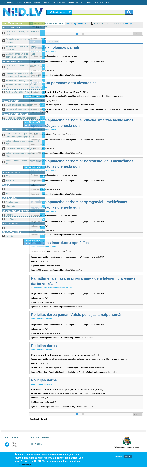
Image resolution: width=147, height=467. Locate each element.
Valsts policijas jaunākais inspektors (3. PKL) (23, 162)
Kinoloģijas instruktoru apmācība (77, 246)
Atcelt (27, 125)
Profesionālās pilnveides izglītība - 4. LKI (22, 67)
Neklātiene (11, 219)
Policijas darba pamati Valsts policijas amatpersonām (95, 317)
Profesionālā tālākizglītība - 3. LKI (21, 92)
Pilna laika (10, 206)
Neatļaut (118, 457)
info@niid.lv (36, 449)
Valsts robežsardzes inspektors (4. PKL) (21, 154)
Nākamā (137, 34)
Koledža (9, 236)
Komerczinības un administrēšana (21, 109)
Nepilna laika (12, 202)
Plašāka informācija (23, 465)
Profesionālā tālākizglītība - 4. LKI (21, 80)
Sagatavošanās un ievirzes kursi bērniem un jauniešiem (20, 55)
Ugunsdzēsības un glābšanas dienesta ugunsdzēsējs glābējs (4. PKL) (23, 135)
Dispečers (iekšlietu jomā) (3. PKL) (22, 148)
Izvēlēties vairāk (32, 96)
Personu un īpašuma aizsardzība (21, 118)
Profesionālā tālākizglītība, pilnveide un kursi (22, 33)
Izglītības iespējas (23, 2)
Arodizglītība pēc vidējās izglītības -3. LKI (23, 86)
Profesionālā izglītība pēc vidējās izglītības (21, 48)
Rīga (8, 176)
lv (6, 189)
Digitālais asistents (75, 2)
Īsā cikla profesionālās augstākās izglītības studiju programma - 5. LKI (22, 74)
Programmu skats (55, 41)
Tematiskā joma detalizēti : (95, 23)
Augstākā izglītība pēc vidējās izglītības (19, 40)
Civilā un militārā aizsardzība (19, 105)
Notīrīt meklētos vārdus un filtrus (66, 23)
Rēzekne (10, 180)
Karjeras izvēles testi (94, 2)
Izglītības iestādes (41, 2)
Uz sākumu (8, 2)
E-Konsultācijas (58, 2)
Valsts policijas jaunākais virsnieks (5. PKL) (23, 142)
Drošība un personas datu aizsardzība (81, 83)
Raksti (108, 2)
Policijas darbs (61, 348)
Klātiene (9, 215)
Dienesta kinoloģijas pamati (73, 47)
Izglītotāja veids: (55, 27)
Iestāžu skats (70, 41)
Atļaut (127, 457)
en (7, 193)
